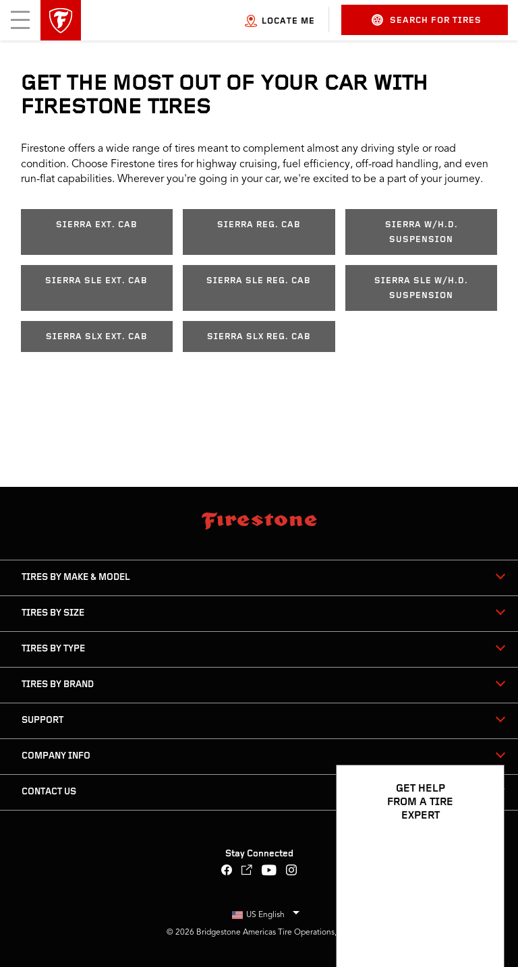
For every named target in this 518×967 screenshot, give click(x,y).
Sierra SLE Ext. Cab (96, 280)
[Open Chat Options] (479, 918)
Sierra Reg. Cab (259, 225)
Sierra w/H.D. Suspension (421, 232)
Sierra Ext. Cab (97, 225)
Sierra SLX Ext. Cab (97, 336)
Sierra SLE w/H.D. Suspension (421, 288)
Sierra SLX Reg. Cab (259, 336)
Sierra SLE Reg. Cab (258, 280)
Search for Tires (427, 20)
